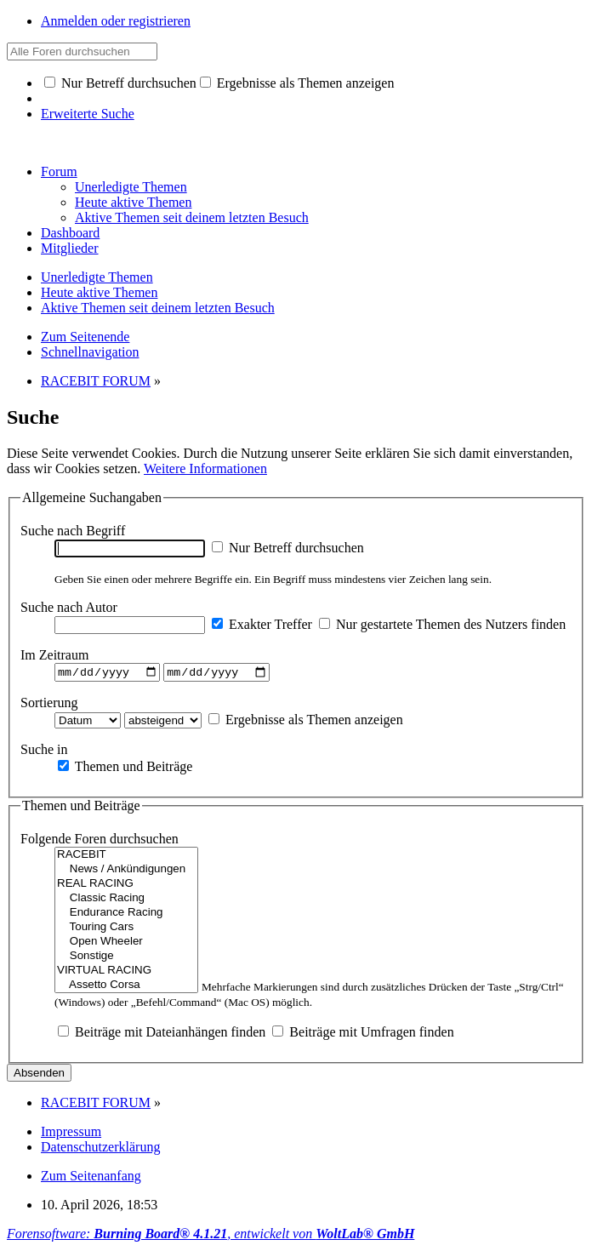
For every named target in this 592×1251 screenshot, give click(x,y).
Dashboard (70, 233)
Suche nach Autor (68, 607)
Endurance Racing (126, 915)
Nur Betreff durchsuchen (120, 83)
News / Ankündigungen (126, 872)
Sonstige (126, 958)
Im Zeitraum (54, 655)
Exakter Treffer (262, 624)
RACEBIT (126, 857)
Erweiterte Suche (87, 113)
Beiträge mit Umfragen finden (362, 1034)
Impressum (71, 1134)
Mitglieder (70, 248)
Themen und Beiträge (125, 768)
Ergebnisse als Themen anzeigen (297, 83)
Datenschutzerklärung (100, 1149)
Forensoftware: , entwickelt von (210, 1236)
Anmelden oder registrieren (116, 21)
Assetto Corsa (126, 987)
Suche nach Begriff (72, 530)
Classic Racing (126, 901)
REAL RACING (126, 886)
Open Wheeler (126, 944)
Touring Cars (126, 930)
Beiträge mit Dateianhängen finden (161, 1034)
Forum (59, 171)
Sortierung (49, 704)
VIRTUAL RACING (126, 973)
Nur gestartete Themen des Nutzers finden (442, 624)
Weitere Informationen (205, 468)
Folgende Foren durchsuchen (99, 841)
